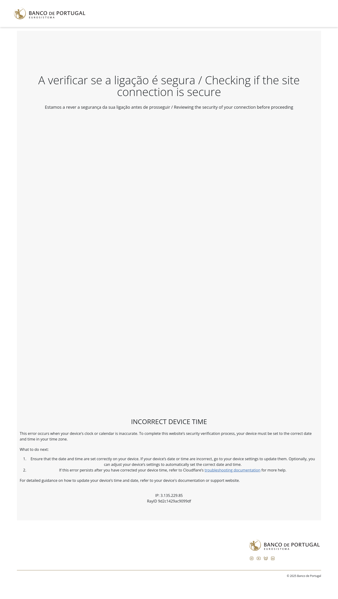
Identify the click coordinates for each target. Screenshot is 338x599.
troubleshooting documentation (233, 470)
